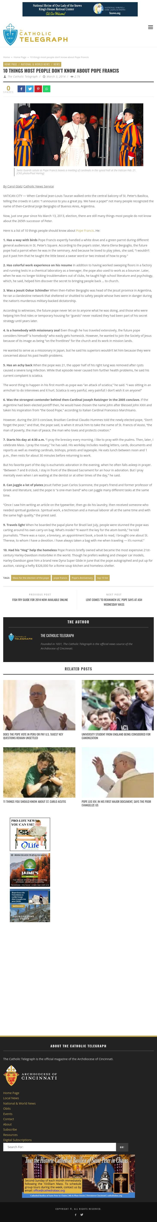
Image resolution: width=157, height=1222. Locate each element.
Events (7, 1114)
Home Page (20, 57)
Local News (11, 1098)
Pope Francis (85, 231)
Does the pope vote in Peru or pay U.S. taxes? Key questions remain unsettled (33, 736)
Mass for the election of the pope (31, 577)
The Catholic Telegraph (23, 76)
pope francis (60, 577)
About (7, 1124)
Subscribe (10, 1129)
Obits (7, 1108)
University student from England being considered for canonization (116, 736)
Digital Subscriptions (17, 1140)
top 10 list (102, 577)
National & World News (35, 64)
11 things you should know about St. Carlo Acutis (34, 801)
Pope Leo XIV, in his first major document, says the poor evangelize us (116, 803)
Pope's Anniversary (82, 577)
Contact (8, 1119)
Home (6, 57)
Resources (10, 1135)
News (57, 64)
